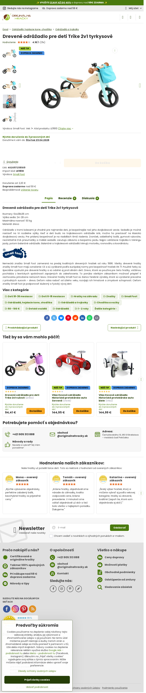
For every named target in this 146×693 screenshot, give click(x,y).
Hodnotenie (9, 42)
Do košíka (102, 151)
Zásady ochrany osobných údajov (81, 687)
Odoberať (119, 527)
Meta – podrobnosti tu (42, 653)
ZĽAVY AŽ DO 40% (60, 2)
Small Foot (19, 174)
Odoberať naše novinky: (32, 532)
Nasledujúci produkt (124, 327)
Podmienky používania (114, 687)
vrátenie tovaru (29, 189)
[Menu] (140, 17)
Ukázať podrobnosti (37, 687)
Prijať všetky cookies (37, 679)
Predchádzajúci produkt (21, 327)
